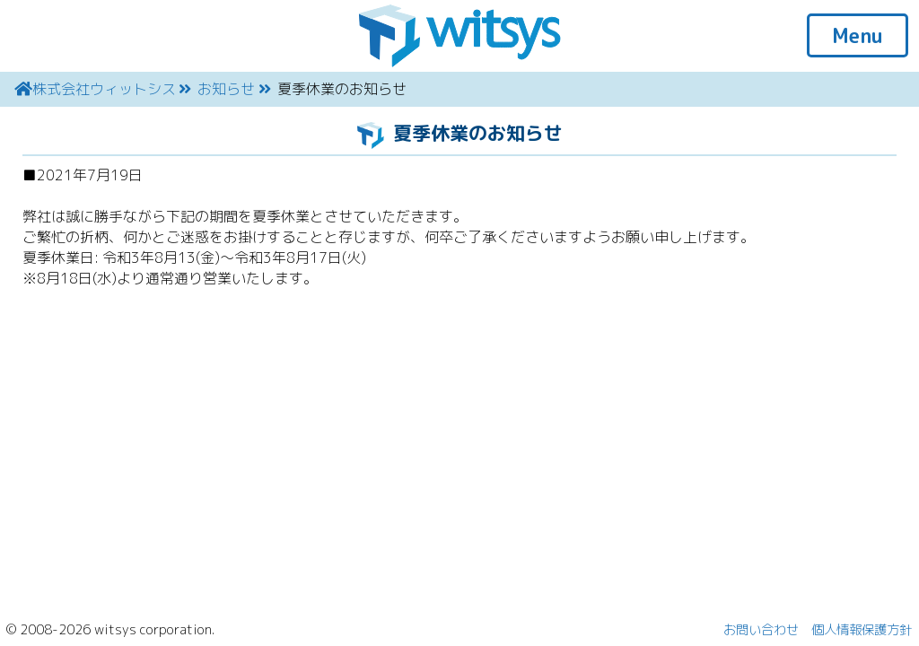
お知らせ (226, 89)
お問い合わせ (761, 630)
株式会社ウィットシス (104, 89)
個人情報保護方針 (861, 630)
